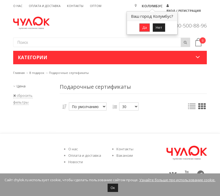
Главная (19, 73)
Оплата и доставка (45, 6)
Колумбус (152, 5)
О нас (17, 6)
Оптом (95, 6)
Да (144, 27)
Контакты (75, 6)
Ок (113, 187)
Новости (75, 161)
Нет (159, 27)
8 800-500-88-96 (187, 25)
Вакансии (124, 155)
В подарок (36, 73)
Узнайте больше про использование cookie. (177, 179)
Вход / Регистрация (183, 11)
